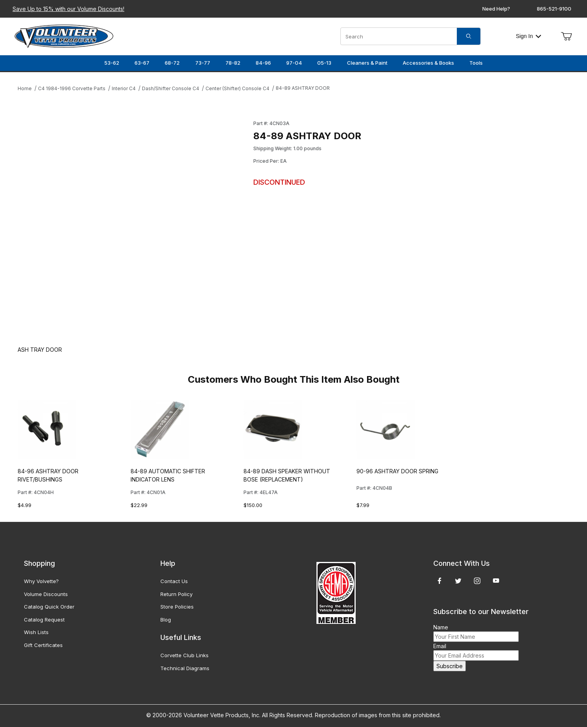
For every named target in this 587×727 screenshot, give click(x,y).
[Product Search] (399, 36)
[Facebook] (439, 580)
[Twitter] (458, 580)
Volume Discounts (46, 594)
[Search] (468, 36)
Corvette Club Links (184, 655)
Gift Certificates (43, 645)
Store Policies (177, 606)
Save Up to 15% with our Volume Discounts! (68, 8)
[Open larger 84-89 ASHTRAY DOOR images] (133, 225)
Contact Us (174, 581)
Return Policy (176, 594)
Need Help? (496, 8)
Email (439, 646)
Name (440, 627)
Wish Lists (36, 632)
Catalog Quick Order (49, 606)
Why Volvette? (41, 581)
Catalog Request (44, 619)
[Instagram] (477, 580)
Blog (165, 619)
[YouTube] (496, 580)
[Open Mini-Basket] (566, 36)
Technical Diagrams (184, 668)
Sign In (528, 36)
